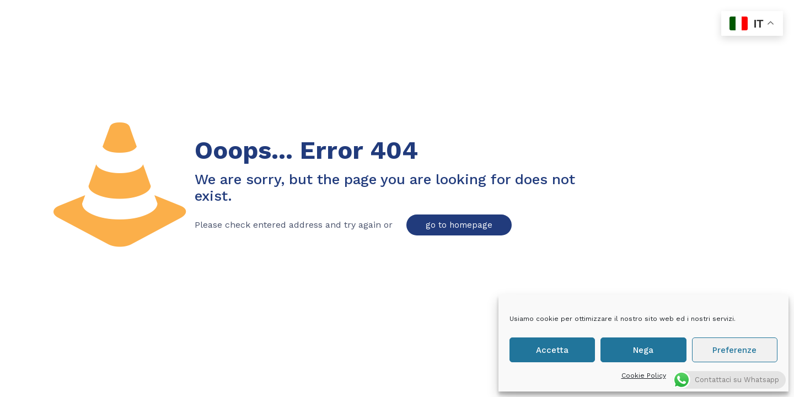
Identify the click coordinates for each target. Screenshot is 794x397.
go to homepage (459, 225)
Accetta (552, 350)
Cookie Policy (643, 375)
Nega (643, 350)
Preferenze (734, 350)
